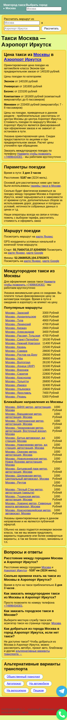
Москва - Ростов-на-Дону (21, 354)
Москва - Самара (16, 350)
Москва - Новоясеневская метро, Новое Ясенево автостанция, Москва (26, 461)
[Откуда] (22, 23)
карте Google (34, 252)
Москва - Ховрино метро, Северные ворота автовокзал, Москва (28, 505)
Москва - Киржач (16, 328)
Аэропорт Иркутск (22, 59)
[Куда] (22, 29)
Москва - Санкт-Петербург (22, 339)
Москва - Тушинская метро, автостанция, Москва (22, 498)
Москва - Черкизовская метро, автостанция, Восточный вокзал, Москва (26, 431)
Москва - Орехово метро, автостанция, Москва (21, 453)
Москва (11, 8)
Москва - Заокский (17, 312)
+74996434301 (13, 605)
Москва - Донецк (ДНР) (20, 366)
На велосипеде (16, 690)
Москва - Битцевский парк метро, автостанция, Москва (26, 470)
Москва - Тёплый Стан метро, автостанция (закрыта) (24, 491)
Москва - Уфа (14, 358)
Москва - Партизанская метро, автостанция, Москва (24, 422)
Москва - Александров (19, 331)
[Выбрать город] (44, 9)
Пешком (38, 690)
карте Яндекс (44, 236)
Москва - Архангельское (20, 316)
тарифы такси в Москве (45, 185)
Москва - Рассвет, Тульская (22, 335)
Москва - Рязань (15, 396)
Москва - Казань (15, 347)
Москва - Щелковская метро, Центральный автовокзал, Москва (27, 477)
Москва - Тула (14, 320)
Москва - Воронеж (16, 369)
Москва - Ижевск (16, 385)
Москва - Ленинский (18, 324)
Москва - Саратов (16, 373)
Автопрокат (14, 683)
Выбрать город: (37, 4)
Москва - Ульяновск (17, 389)
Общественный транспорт (23, 676)
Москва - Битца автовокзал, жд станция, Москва (25, 439)
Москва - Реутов (15, 482)
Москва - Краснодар (18, 377)
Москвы (42, 54)
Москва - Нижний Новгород (22, 343)
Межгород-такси (14, 4)
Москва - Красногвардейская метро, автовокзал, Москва (28, 512)
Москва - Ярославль (18, 392)
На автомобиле (39, 683)
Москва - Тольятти (17, 381)
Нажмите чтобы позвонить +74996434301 (29, 283)
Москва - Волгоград (17, 362)
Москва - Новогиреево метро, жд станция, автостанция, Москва (26, 446)
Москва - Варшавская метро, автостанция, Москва (23, 415)
